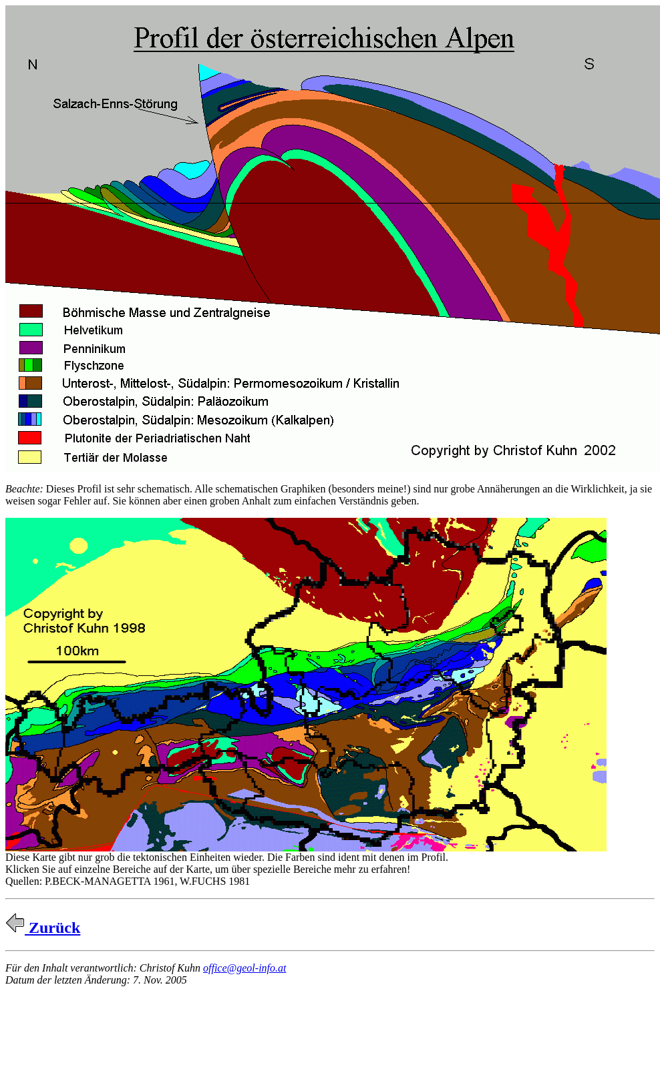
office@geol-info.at (244, 968)
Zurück (42, 927)
